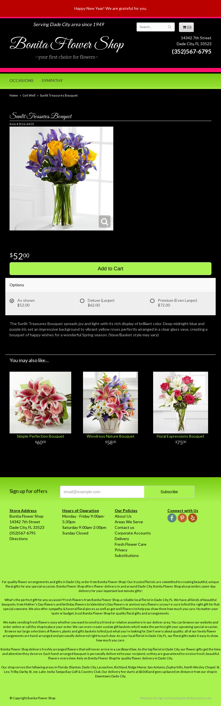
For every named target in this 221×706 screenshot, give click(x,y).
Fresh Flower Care (130, 544)
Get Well (28, 95)
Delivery (122, 538)
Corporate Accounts (133, 533)
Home (14, 95)
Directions (19, 538)
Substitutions (127, 555)
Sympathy (52, 80)
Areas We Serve (129, 521)
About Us (123, 516)
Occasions (21, 80)
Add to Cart (110, 268)
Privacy (121, 549)
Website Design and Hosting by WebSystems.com (175, 698)
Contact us (124, 527)
